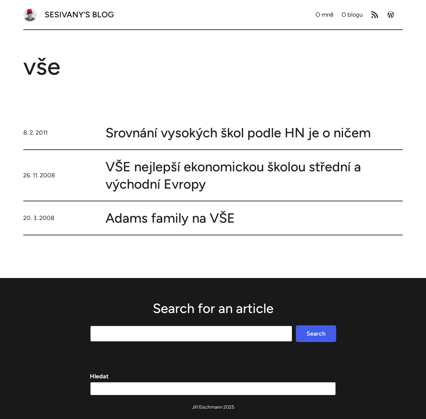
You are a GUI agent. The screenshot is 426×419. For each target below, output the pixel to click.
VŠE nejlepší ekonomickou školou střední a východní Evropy (233, 175)
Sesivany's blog (79, 14)
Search (316, 333)
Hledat (99, 376)
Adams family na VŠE (170, 218)
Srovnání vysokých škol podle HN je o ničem (238, 133)
